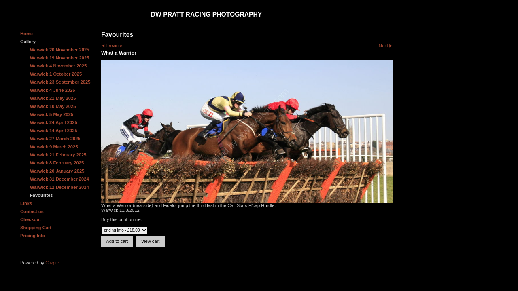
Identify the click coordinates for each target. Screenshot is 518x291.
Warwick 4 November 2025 (58, 65)
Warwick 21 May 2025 (53, 98)
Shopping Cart (35, 227)
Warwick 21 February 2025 (58, 154)
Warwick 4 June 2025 (52, 90)
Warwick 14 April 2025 (53, 130)
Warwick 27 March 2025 (55, 138)
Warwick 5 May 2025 (51, 114)
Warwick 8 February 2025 (57, 162)
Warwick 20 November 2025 (59, 49)
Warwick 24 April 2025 (53, 122)
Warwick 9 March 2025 (54, 146)
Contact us (32, 211)
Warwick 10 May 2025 (53, 106)
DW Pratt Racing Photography (206, 14)
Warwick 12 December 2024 (59, 187)
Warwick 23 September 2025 (60, 82)
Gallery (28, 41)
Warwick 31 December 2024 (59, 179)
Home (26, 33)
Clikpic (52, 262)
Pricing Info (32, 235)
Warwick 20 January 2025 (57, 171)
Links (26, 203)
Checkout (30, 219)
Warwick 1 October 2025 (56, 74)
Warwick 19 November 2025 (59, 57)
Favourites (41, 195)
